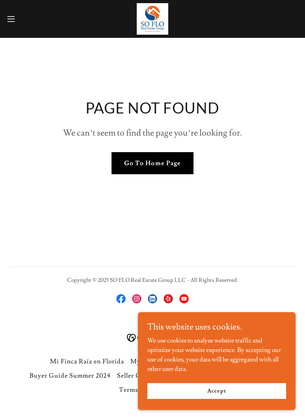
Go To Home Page (152, 163)
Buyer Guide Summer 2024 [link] (70, 376)
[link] (152, 19)
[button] (25, 19)
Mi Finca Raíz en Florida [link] (87, 361)
